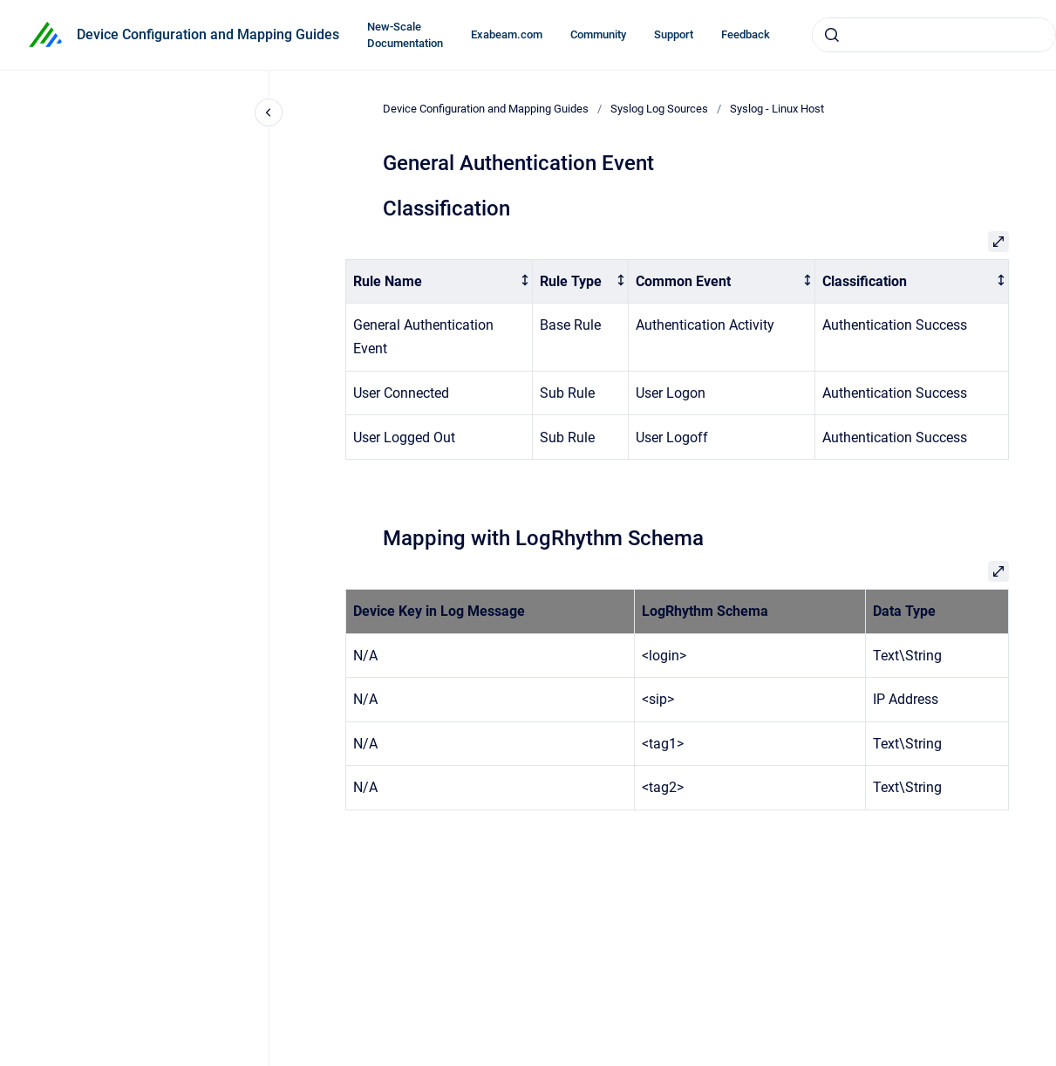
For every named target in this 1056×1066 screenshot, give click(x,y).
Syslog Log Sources (659, 108)
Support (673, 34)
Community (598, 34)
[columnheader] (438, 281)
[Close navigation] (269, 112)
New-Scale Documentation (405, 35)
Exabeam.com (506, 34)
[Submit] (832, 35)
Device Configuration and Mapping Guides (208, 34)
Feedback (745, 34)
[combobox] (934, 34)
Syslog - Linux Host (777, 108)
